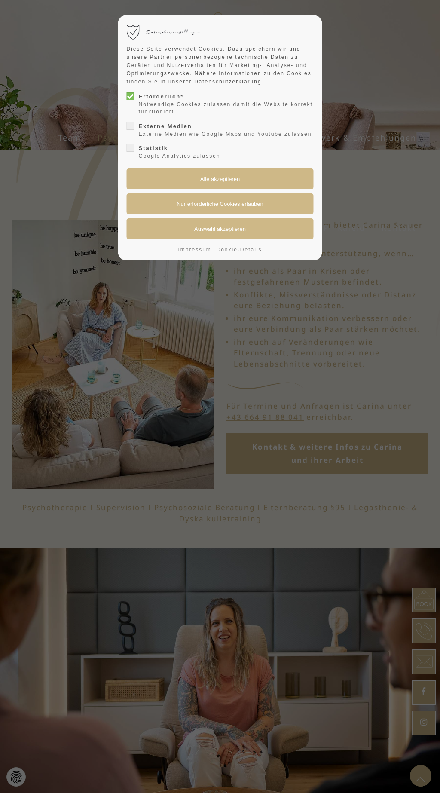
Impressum (194, 250)
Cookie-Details (239, 250)
